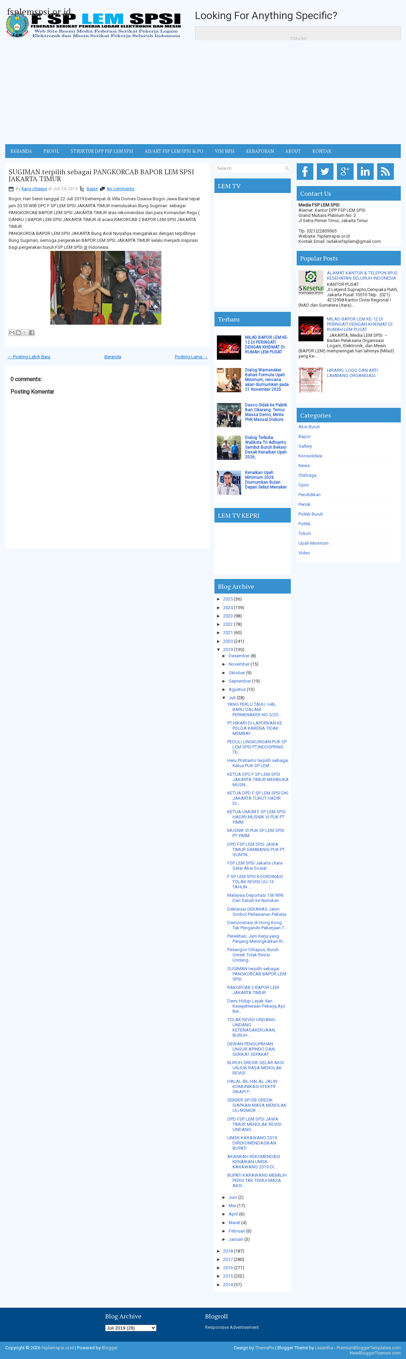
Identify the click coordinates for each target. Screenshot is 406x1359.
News (304, 465)
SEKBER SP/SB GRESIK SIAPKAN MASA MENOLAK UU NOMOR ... (257, 1105)
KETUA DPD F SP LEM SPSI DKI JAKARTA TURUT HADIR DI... (257, 798)
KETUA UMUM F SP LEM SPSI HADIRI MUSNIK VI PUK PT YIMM (256, 817)
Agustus (237, 689)
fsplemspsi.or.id (39, 11)
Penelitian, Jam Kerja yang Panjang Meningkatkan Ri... (256, 938)
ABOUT (293, 151)
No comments (120, 188)
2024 (228, 607)
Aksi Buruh (309, 426)
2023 (228, 616)
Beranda (112, 356)
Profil (51, 151)
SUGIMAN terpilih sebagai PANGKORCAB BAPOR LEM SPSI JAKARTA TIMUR (101, 175)
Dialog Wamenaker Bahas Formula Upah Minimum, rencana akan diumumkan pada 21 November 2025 (267, 380)
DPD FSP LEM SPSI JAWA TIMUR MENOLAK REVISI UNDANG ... (254, 1124)
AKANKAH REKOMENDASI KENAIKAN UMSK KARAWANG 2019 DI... (253, 1161)
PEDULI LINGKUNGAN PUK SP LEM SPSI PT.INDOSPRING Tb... (257, 747)
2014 (228, 1284)
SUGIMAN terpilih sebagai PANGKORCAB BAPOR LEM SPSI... (256, 974)
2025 (228, 599)
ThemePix (264, 1347)
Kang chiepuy (34, 188)
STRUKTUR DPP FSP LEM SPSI (102, 151)
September (240, 681)
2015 (228, 1276)
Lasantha (324, 1347)
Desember (239, 655)
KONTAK (321, 151)
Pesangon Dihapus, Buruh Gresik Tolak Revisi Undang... (253, 955)
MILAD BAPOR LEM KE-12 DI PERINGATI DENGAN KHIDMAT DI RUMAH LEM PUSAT (266, 344)
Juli (232, 697)
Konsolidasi (310, 455)
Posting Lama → (191, 356)
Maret (234, 1222)
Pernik (304, 504)
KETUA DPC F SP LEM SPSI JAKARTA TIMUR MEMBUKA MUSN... (258, 779)
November (239, 664)
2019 (228, 649)
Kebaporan (260, 151)
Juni (233, 1197)
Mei (232, 1205)
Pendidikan (309, 494)
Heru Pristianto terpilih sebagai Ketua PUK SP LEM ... (257, 763)
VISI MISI (225, 151)
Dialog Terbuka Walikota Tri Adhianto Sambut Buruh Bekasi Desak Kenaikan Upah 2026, (266, 447)
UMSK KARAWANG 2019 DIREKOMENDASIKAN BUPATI (252, 1143)
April (233, 1214)
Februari (237, 1231)
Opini (303, 485)
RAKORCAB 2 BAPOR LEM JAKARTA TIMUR (253, 990)
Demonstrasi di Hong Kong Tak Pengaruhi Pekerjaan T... (257, 925)
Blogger (110, 1347)
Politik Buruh (310, 514)
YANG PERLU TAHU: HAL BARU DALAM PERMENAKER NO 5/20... (254, 709)
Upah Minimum (313, 543)
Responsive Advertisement (232, 1327)
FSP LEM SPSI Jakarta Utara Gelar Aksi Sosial (254, 865)
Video (304, 552)
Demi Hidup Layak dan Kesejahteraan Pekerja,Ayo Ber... (256, 1006)
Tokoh (304, 533)
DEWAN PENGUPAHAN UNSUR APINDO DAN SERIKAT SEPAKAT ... (251, 1049)
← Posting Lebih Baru (28, 356)
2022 (228, 624)
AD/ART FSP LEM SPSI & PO (174, 151)
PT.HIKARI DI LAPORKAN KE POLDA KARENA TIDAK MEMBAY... (254, 728)
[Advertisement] (203, 92)
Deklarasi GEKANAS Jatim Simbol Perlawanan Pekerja (256, 911)
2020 (228, 641)
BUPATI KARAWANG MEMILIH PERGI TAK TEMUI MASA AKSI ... (257, 1180)
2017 (228, 1259)
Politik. (305, 523)
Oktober (237, 672)
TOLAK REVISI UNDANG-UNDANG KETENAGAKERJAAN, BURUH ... (251, 1027)
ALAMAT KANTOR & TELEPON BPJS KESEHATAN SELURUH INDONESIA (362, 275)
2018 (228, 1251)
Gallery (305, 446)
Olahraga (307, 475)
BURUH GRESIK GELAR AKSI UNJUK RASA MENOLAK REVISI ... (255, 1068)
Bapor (92, 188)
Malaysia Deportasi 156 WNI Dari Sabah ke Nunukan (255, 898)
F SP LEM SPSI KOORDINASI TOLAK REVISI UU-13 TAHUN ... (255, 881)
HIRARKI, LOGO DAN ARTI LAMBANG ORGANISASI (352, 373)
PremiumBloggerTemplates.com (369, 1347)
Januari (236, 1239)
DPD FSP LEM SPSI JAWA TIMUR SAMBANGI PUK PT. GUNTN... (256, 849)
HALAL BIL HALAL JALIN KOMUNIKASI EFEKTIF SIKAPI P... (252, 1086)
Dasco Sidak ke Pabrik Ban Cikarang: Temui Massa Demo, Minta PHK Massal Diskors (266, 412)
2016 (228, 1267)
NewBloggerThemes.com (375, 1353)
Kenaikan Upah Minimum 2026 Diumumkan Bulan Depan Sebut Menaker (266, 480)
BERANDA (21, 151)
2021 (228, 632)
